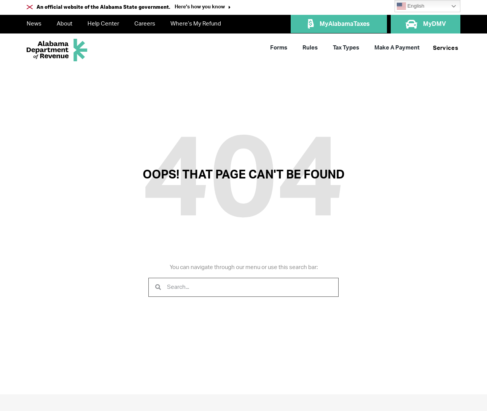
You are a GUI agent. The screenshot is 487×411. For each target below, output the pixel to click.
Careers (144, 24)
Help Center (103, 24)
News (34, 24)
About (64, 24)
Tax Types (346, 48)
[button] (203, 7)
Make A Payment (397, 48)
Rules (310, 48)
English (410, 6)
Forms (278, 48)
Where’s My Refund (195, 24)
